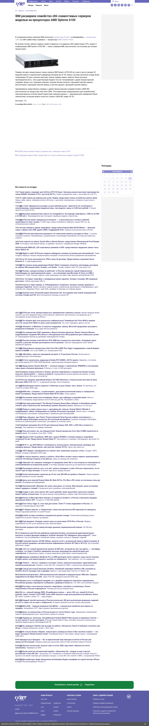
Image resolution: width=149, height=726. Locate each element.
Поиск (69, 707)
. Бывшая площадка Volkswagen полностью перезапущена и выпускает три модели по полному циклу (55, 419)
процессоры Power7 (62, 37)
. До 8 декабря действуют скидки (57, 543)
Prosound (76, 1)
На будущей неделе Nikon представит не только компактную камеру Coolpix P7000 (49, 155)
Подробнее (89, 685)
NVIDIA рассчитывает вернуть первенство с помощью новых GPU (42, 151)
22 (113, 188)
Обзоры (31, 5)
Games (43, 1)
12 (130, 182)
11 (126, 182)
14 (109, 185)
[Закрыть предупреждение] (145, 724)
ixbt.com (44, 699)
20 (104, 188)
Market (66, 1)
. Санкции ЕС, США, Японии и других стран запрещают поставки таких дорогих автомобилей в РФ (54, 273)
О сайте (17, 709)
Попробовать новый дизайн (68, 685)
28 (109, 192)
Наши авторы (72, 699)
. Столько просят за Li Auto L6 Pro (55, 208)
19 (130, 185)
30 (117, 192)
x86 (60, 104)
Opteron (55, 104)
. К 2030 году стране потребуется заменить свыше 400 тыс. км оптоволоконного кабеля (52, 222)
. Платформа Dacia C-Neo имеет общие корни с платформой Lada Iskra (56, 634)
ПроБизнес (86, 1)
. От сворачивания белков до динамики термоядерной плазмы (57, 334)
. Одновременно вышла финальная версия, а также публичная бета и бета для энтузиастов (55, 374)
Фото (51, 1)
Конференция (33, 1)
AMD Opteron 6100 (65, 40)
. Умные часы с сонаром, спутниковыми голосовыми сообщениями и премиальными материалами (55, 411)
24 (121, 188)
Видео (43, 715)
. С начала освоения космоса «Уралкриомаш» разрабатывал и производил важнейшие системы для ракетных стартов (56, 236)
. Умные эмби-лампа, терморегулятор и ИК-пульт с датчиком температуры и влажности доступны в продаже (56, 200)
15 (113, 185)
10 (121, 182)
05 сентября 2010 (31, 11)
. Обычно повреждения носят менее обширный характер (55, 342)
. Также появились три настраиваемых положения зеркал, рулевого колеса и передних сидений (55, 535)
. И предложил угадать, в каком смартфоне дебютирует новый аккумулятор (57, 551)
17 (121, 185)
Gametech (57, 703)
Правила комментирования (103, 703)
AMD (47, 104)
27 (104, 192)
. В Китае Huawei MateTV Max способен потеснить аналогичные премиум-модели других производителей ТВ (56, 620)
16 (117, 185)
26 (130, 188)
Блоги (46, 5)
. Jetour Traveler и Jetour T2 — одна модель (56, 594)
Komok (58, 1)
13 (104, 185)
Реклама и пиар (98, 699)
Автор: (36, 104)
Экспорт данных (73, 711)
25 (126, 188)
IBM (25, 101)
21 (109, 188)
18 (126, 185)
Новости (39, 5)
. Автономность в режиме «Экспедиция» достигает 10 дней (57, 439)
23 (117, 188)
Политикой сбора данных (102, 724)
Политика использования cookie (105, 707)
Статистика (71, 703)
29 (113, 192)
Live (42, 707)
